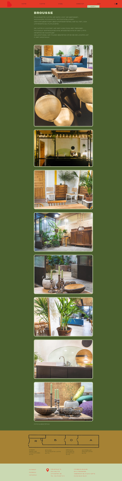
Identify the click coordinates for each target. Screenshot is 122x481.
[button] (116, 3)
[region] (7, 4)
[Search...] (93, 6)
